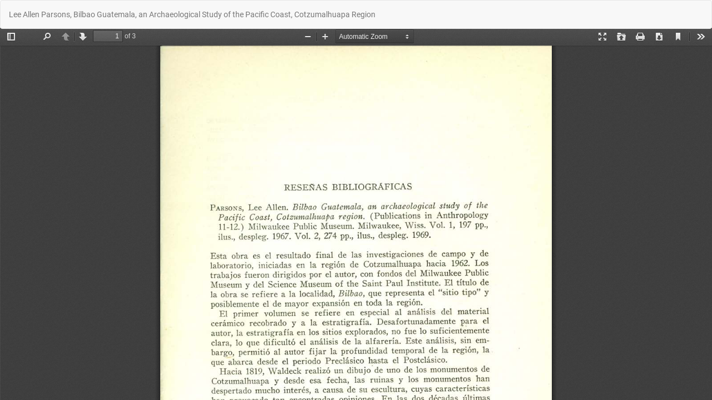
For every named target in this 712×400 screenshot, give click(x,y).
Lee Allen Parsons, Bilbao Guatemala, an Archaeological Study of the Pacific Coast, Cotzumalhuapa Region (192, 14)
